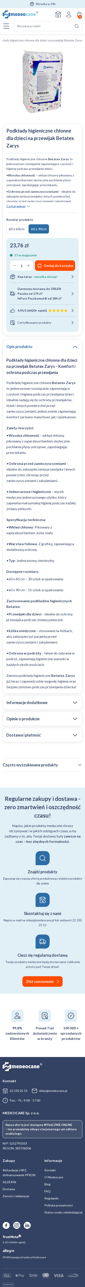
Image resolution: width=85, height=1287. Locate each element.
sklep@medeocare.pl (53, 1091)
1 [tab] (40, 120)
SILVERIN (9, 1182)
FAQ (47, 1191)
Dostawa (9, 1189)
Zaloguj (69, 14)
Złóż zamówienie (40, 981)
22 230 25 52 (18, 1091)
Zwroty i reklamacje (16, 1196)
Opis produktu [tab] (19, 346)
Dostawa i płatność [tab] (23, 735)
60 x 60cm (16, 229)
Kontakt (58, 14)
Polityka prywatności (58, 1205)
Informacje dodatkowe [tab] (26, 702)
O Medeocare (53, 1177)
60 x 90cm (39, 229)
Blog (47, 1184)
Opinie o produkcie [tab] (23, 718)
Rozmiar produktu (19, 219)
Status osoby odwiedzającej (63, 1212)
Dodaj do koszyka (58, 265)
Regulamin (51, 1198)
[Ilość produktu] (21, 265)
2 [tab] (45, 120)
